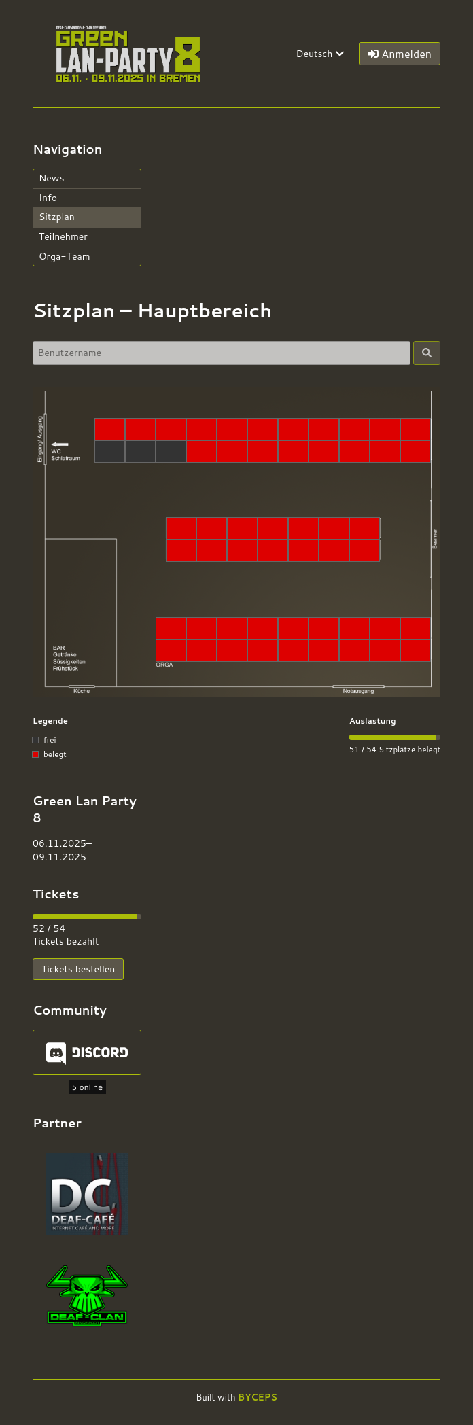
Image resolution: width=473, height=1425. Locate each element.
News (51, 178)
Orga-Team (64, 256)
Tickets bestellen (78, 969)
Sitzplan (57, 217)
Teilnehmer (63, 236)
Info (48, 198)
